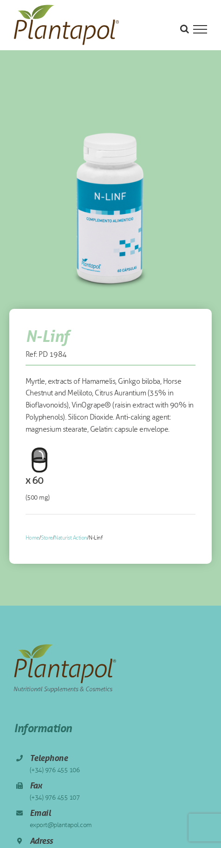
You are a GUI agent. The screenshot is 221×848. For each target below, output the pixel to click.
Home (32, 537)
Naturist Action (70, 537)
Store (47, 537)
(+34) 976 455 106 (55, 770)
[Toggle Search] (184, 28)
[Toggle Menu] (200, 29)
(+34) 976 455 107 (55, 797)
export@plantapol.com (61, 825)
